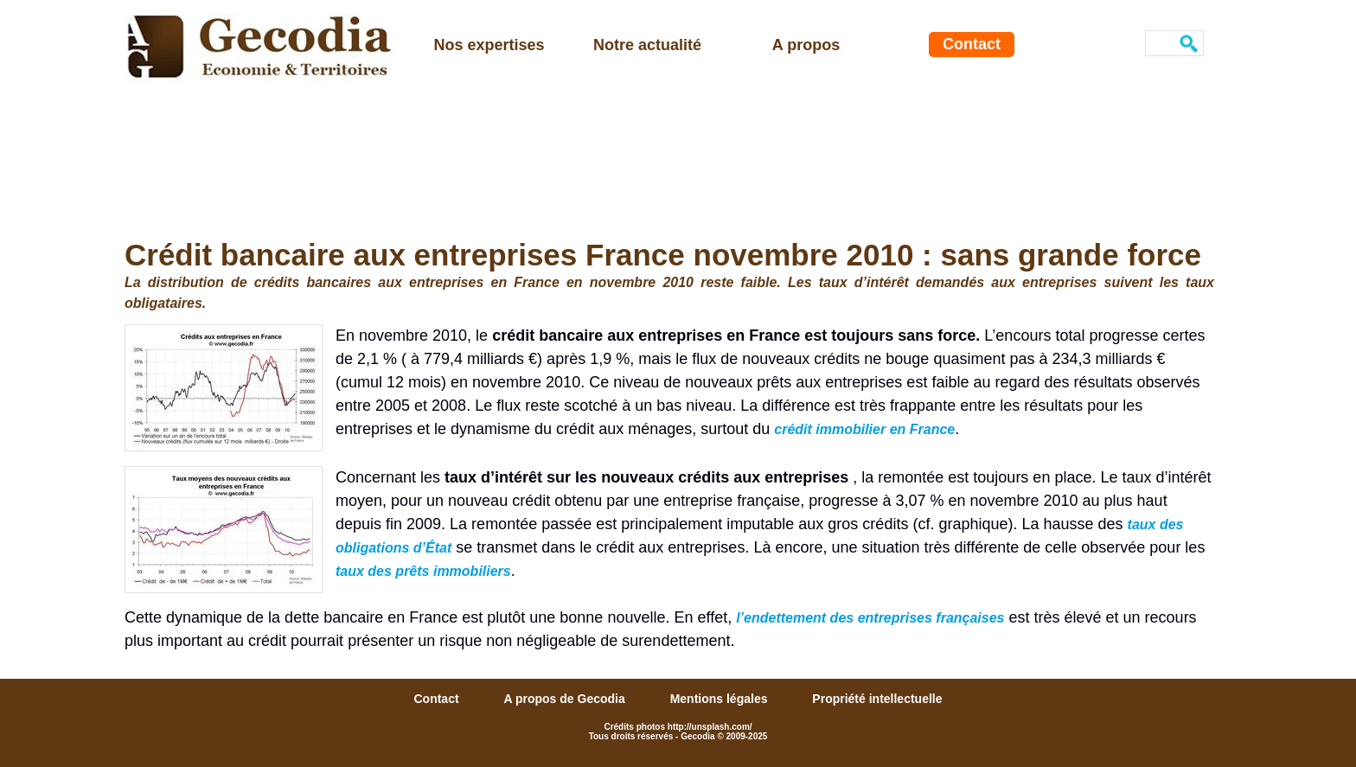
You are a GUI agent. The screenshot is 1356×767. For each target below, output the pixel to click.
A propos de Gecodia (565, 699)
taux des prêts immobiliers (423, 571)
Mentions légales (720, 699)
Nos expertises (488, 45)
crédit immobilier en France (864, 429)
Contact (972, 44)
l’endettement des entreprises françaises (870, 617)
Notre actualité (647, 45)
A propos (806, 45)
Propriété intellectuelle (877, 699)
